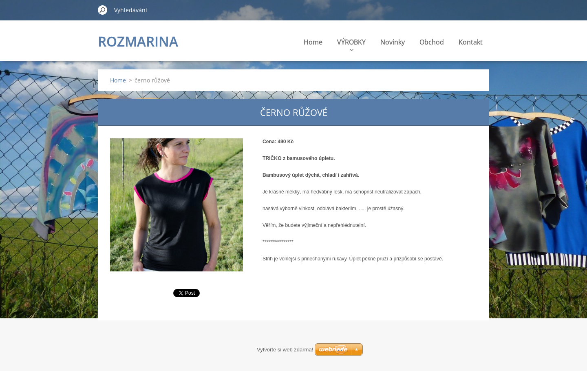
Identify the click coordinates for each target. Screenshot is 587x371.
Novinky (392, 42)
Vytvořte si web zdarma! (285, 350)
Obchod (431, 42)
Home (313, 42)
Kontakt (471, 42)
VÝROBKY (351, 44)
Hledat (103, 9)
